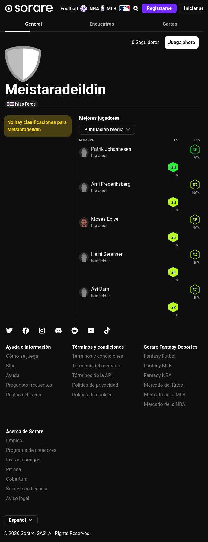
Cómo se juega (22, 356)
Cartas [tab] (170, 24)
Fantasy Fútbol (160, 356)
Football (73, 8)
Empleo (14, 440)
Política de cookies (92, 395)
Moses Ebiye (104, 219)
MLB (118, 8)
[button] (136, 8)
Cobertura (16, 479)
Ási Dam (100, 289)
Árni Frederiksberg (110, 184)
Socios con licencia (26, 489)
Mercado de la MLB (165, 395)
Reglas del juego (23, 395)
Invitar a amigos (23, 460)
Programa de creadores (31, 450)
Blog (11, 366)
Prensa (13, 469)
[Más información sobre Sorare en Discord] (58, 331)
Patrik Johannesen (111, 149)
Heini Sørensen (107, 254)
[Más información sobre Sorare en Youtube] (91, 331)
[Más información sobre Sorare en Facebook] (25, 331)
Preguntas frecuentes (29, 385)
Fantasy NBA (158, 375)
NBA (96, 8)
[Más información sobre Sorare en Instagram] (42, 331)
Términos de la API (92, 375)
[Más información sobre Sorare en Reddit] (74, 331)
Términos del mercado (96, 366)
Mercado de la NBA (164, 404)
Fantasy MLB (158, 366)
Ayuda (12, 375)
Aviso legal (17, 498)
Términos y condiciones (97, 356)
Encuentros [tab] (101, 24)
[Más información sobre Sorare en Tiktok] (107, 331)
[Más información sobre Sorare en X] (9, 331)
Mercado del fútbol (164, 385)
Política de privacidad (95, 385)
